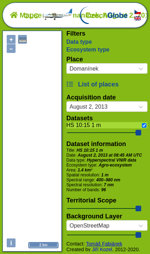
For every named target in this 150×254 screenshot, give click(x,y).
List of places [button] (92, 84)
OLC (48, 16)
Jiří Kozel (102, 249)
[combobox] (69, 69)
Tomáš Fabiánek (104, 244)
